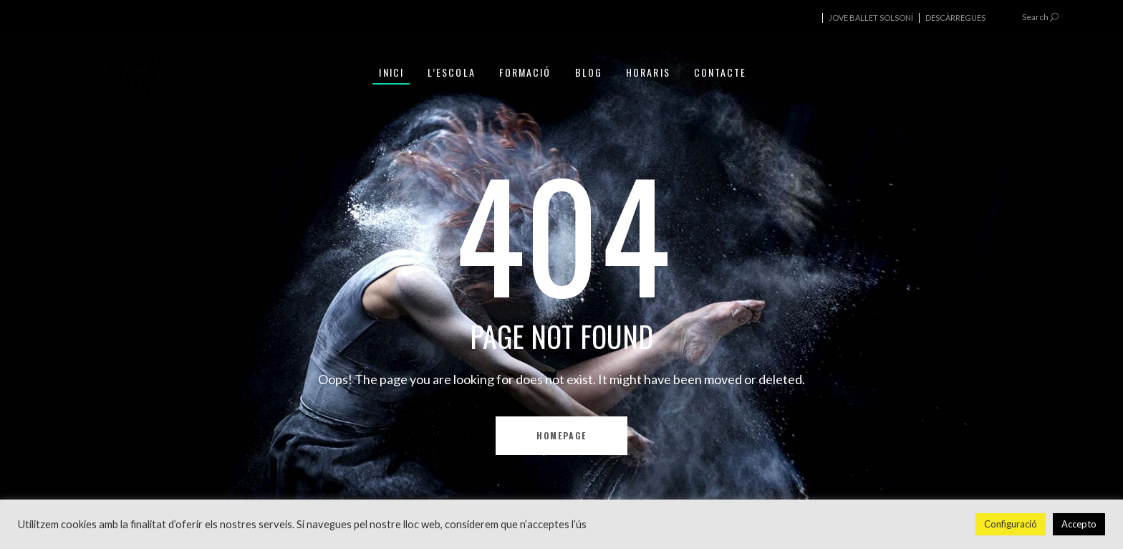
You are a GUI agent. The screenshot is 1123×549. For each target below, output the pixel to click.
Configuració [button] (1010, 524)
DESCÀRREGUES (955, 17)
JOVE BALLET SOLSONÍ (871, 17)
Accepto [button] (1079, 524)
